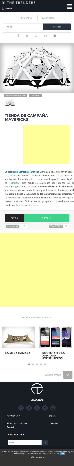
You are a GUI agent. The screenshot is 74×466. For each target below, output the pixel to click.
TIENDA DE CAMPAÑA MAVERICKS (26, 117)
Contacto (11, 427)
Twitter (27, 35)
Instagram (45, 35)
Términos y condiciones (17, 423)
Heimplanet (14, 182)
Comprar (47, 217)
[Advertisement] (46, 144)
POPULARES (26, 18)
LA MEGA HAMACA (17, 353)
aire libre (35, 95)
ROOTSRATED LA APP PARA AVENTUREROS (53, 356)
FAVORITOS (48, 18)
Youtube (55, 35)
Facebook (18, 35)
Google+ (36, 35)
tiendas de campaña (15, 95)
